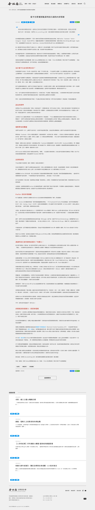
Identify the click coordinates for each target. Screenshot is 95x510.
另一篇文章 (21, 338)
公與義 (32, 22)
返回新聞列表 (47, 378)
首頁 (10, 9)
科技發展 (32, 366)
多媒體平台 (66, 3)
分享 (72, 22)
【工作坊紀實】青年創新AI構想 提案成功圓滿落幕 (34, 443)
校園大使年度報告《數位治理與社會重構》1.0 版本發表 (36, 465)
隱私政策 (79, 490)
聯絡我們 (73, 490)
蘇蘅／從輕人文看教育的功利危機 (28, 421)
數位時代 (25, 366)
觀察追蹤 (47, 3)
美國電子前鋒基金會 (41, 327)
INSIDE (22, 371)
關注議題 (53, 3)
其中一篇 (30, 329)
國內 (23, 22)
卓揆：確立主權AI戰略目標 (26, 399)
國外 (27, 22)
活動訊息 (73, 3)
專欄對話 (60, 3)
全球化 (18, 366)
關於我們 (80, 3)
